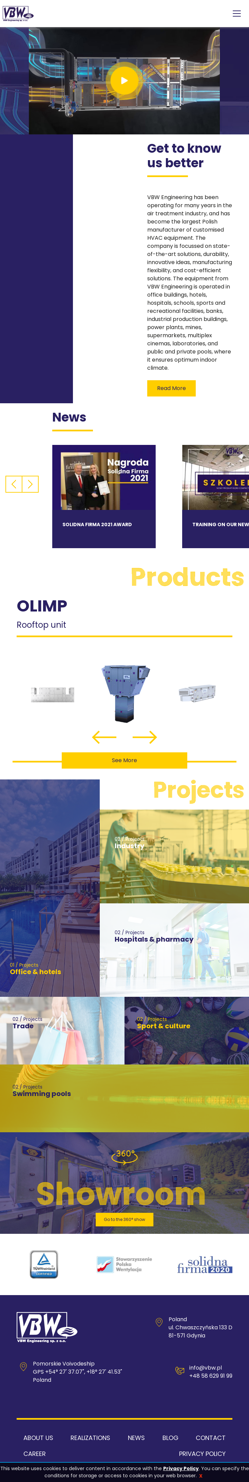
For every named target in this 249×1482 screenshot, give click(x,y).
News (136, 1438)
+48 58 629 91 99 (210, 1376)
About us (38, 1438)
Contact (211, 1438)
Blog (170, 1438)
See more (124, 760)
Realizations (90, 1438)
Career (34, 1453)
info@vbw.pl (205, 1368)
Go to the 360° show (124, 1219)
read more (171, 388)
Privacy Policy (181, 1468)
